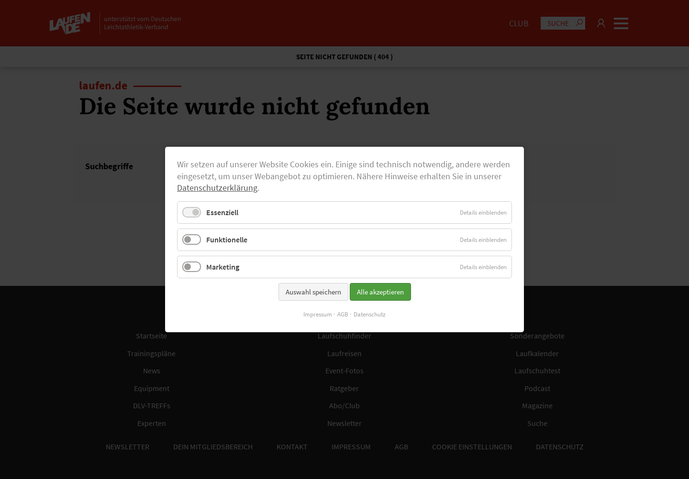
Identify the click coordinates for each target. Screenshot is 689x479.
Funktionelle (226, 239)
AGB (342, 314)
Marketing (222, 267)
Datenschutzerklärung (217, 188)
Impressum (317, 314)
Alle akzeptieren (380, 291)
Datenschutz (370, 314)
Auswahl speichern (313, 291)
